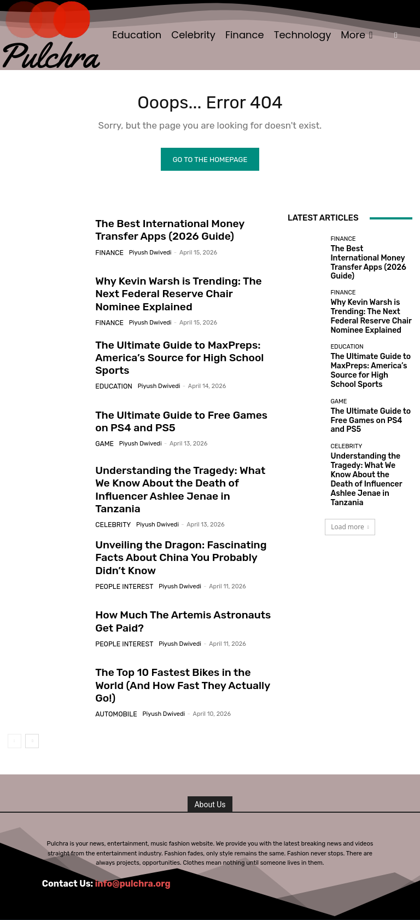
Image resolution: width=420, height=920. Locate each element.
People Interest (121, 579)
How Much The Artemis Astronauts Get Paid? (181, 616)
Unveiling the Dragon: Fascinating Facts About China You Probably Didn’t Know (180, 552)
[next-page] (32, 735)
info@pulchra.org (133, 877)
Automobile (113, 701)
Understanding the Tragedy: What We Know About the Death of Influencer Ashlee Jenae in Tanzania (177, 488)
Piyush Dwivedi (146, 253)
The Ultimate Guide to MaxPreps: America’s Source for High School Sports (169, 361)
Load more (350, 480)
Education (111, 387)
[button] (395, 35)
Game (103, 445)
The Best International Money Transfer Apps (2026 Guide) (370, 261)
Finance (107, 254)
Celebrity (111, 515)
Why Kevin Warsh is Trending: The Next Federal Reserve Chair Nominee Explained (180, 297)
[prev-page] (14, 735)
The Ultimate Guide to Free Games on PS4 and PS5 (177, 425)
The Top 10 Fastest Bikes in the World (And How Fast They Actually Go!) (177, 680)
